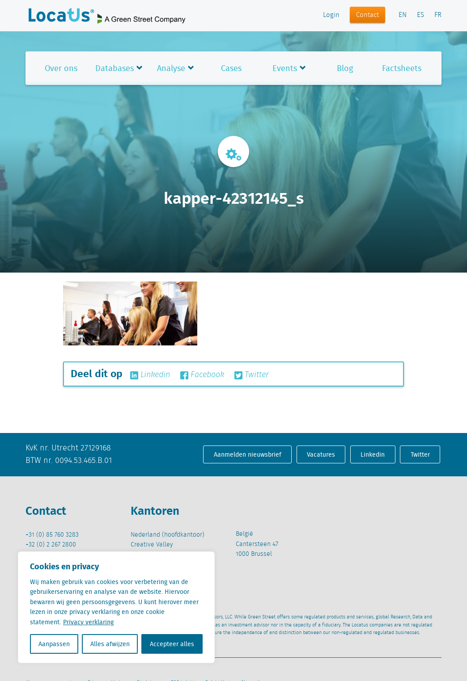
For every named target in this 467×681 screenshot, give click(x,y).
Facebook (202, 375)
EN (403, 15)
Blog (345, 68)
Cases (231, 68)
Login (331, 15)
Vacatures (321, 454)
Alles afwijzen (110, 643)
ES (420, 15)
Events (284, 68)
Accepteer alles (172, 643)
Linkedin (150, 375)
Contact (367, 15)
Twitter (251, 375)
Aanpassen (54, 643)
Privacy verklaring (88, 622)
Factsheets (401, 68)
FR (438, 15)
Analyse (171, 68)
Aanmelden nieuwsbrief (247, 454)
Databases (114, 68)
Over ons (61, 68)
